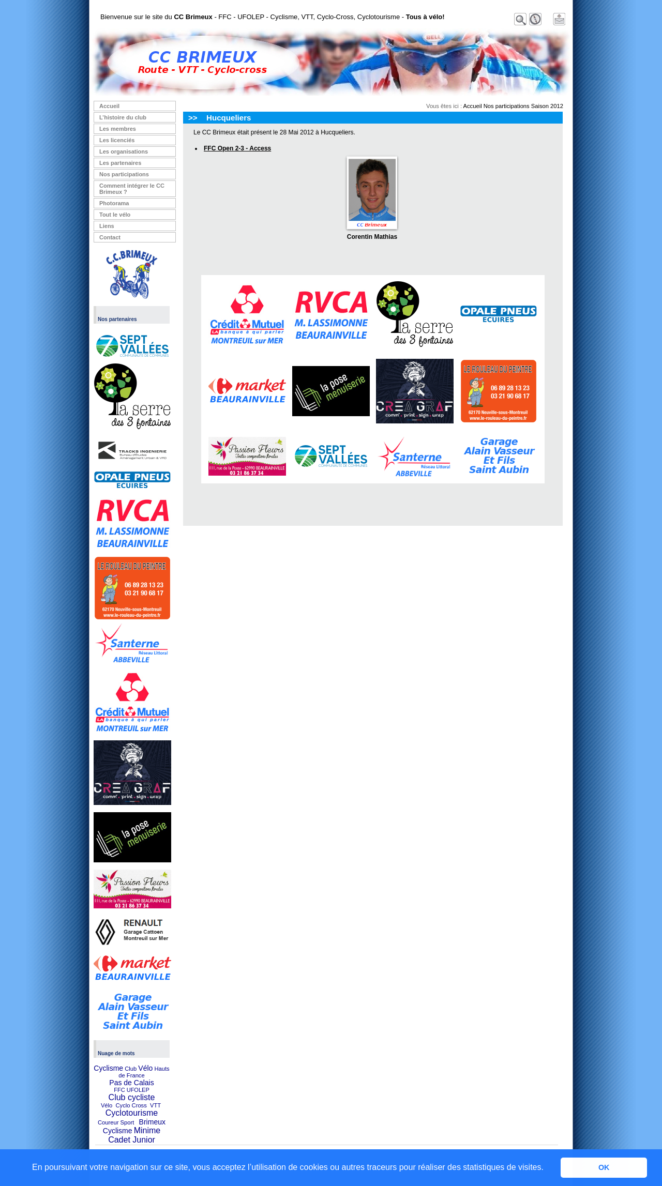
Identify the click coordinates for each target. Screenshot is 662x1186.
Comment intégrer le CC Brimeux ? (131, 189)
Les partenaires (120, 163)
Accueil (109, 106)
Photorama (114, 203)
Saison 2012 (547, 106)
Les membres (117, 129)
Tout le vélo (114, 214)
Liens (106, 226)
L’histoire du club (122, 117)
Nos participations (124, 174)
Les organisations (123, 151)
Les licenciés (117, 140)
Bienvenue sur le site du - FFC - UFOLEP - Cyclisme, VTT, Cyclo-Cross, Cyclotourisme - (272, 17)
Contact (110, 237)
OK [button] (604, 1167)
